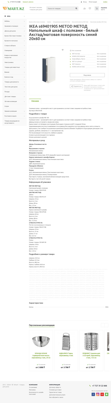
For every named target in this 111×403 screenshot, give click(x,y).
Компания (33, 384)
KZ (104, 2)
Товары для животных (12, 67)
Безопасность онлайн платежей (36, 393)
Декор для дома (10, 31)
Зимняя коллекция (11, 111)
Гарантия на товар (55, 392)
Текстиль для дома (11, 86)
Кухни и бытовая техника (13, 36)
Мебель (7, 21)
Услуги (7, 106)
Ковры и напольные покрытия (11, 56)
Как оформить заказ (56, 397)
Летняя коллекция (11, 101)
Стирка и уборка (10, 45)
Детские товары (10, 96)
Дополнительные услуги (57, 395)
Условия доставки (55, 390)
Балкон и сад (9, 77)
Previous (103, 325)
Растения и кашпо (10, 116)
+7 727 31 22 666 (15, 2)
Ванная (7, 72)
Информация (54, 384)
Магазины (32, 390)
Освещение (8, 50)
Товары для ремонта (12, 82)
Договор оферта (55, 387)
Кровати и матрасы (11, 40)
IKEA (8, 16)
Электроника (9, 62)
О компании (33, 387)
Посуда (7, 91)
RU (106, 2)
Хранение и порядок (11, 26)
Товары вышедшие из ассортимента (12, 122)
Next (106, 325)
